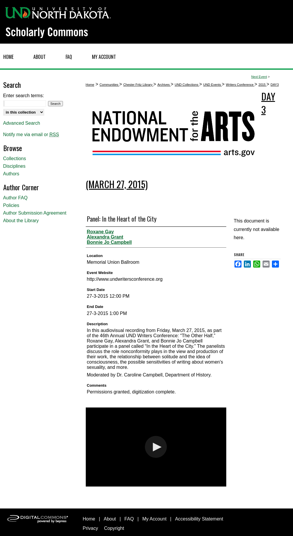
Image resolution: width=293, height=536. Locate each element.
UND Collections (187, 84)
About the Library (21, 220)
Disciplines (14, 166)
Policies (11, 205)
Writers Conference (240, 84)
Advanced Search (21, 123)
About (110, 518)
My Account (154, 518)
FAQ (129, 518)
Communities (109, 84)
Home (90, 84)
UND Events (212, 84)
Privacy (90, 528)
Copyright (114, 528)
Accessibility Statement (199, 518)
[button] (156, 447)
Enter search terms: (23, 95)
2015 (262, 84)
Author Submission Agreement (34, 212)
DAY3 (274, 84)
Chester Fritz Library (138, 84)
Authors (11, 173)
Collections (14, 158)
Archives (164, 84)
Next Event (259, 76)
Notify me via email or (31, 134)
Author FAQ (15, 197)
